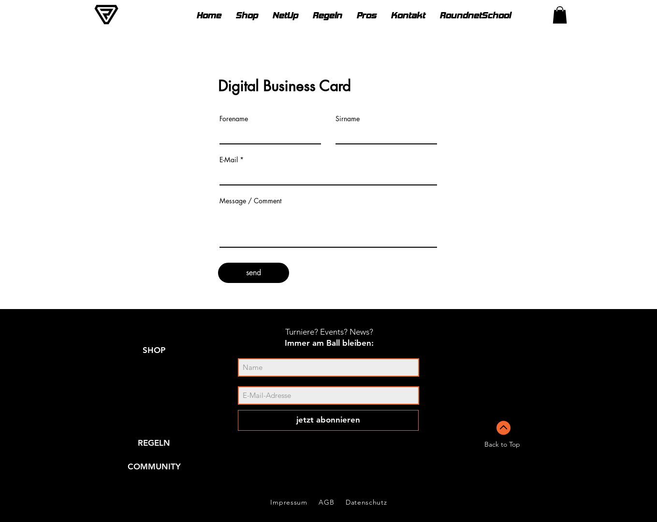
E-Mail (228, 159)
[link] (560, 15)
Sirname (348, 118)
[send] (253, 273)
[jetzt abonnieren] (328, 420)
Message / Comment (250, 201)
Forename (233, 118)
